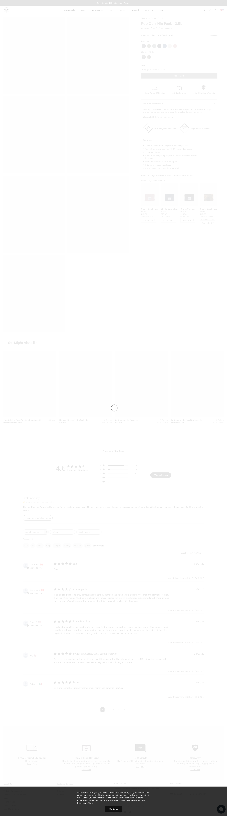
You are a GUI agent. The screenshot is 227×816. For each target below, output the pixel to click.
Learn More (88, 802)
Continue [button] (113, 808)
